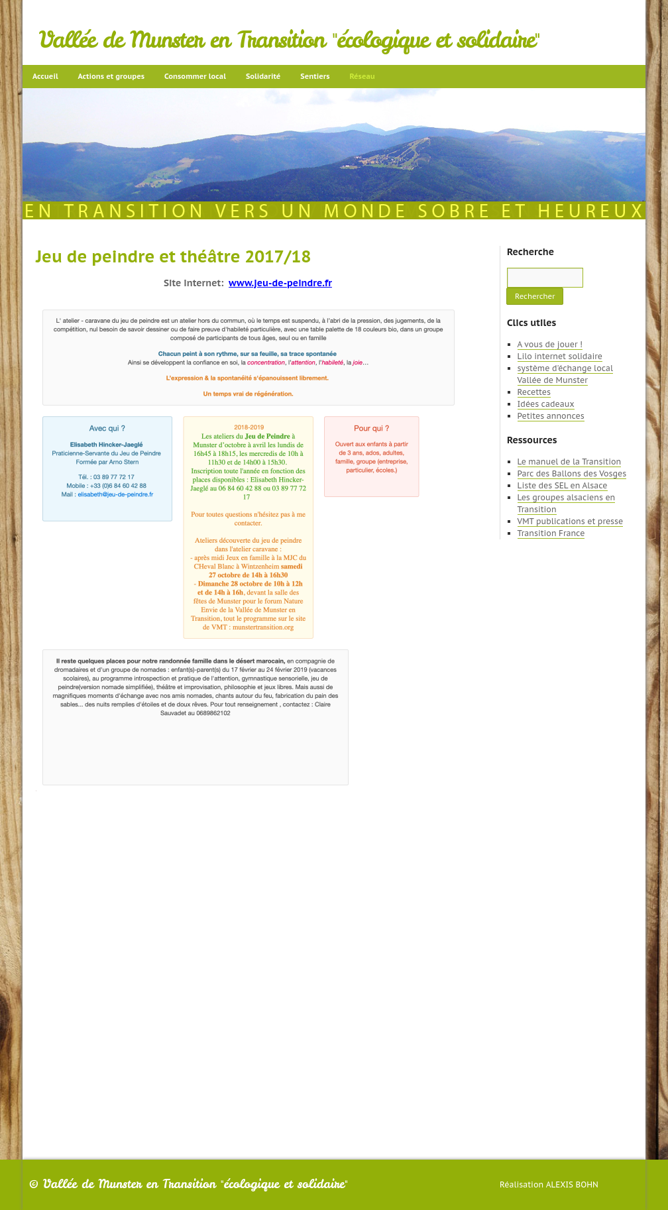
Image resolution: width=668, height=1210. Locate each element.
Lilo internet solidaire (560, 356)
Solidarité (263, 76)
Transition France (551, 533)
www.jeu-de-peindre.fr (280, 283)
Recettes (534, 392)
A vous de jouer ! (550, 344)
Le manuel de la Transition (570, 462)
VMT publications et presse (571, 521)
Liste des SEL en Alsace (563, 485)
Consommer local (195, 76)
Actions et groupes (111, 76)
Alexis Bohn (572, 1184)
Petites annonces (551, 416)
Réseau (361, 76)
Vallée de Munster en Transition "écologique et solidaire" (289, 40)
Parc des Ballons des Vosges (572, 473)
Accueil (45, 76)
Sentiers (314, 76)
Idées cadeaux (546, 404)
